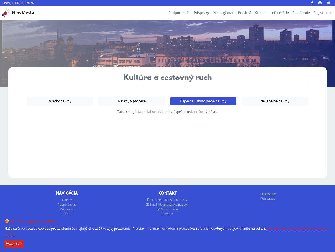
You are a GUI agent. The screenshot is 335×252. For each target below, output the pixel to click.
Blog (67, 214)
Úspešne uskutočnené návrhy (203, 101)
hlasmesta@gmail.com (173, 204)
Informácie (280, 13)
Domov (67, 200)
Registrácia (322, 13)
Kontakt (261, 13)
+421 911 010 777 (175, 200)
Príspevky (201, 13)
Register (167, 214)
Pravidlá (244, 13)
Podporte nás (179, 13)
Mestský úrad (223, 13)
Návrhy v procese (132, 101)
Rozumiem (14, 243)
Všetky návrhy (60, 101)
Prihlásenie (301, 13)
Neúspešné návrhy (274, 101)
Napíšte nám (169, 209)
